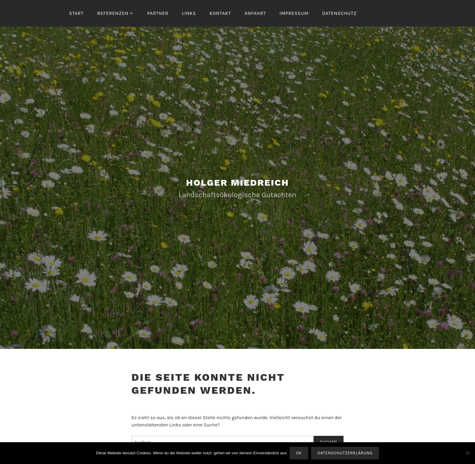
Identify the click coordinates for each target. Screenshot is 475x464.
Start (76, 13)
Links (189, 13)
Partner (157, 13)
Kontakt (220, 13)
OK (299, 453)
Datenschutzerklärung (345, 453)
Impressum (293, 13)
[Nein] (467, 453)
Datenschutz (339, 13)
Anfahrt (255, 13)
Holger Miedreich (237, 182)
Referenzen (112, 13)
